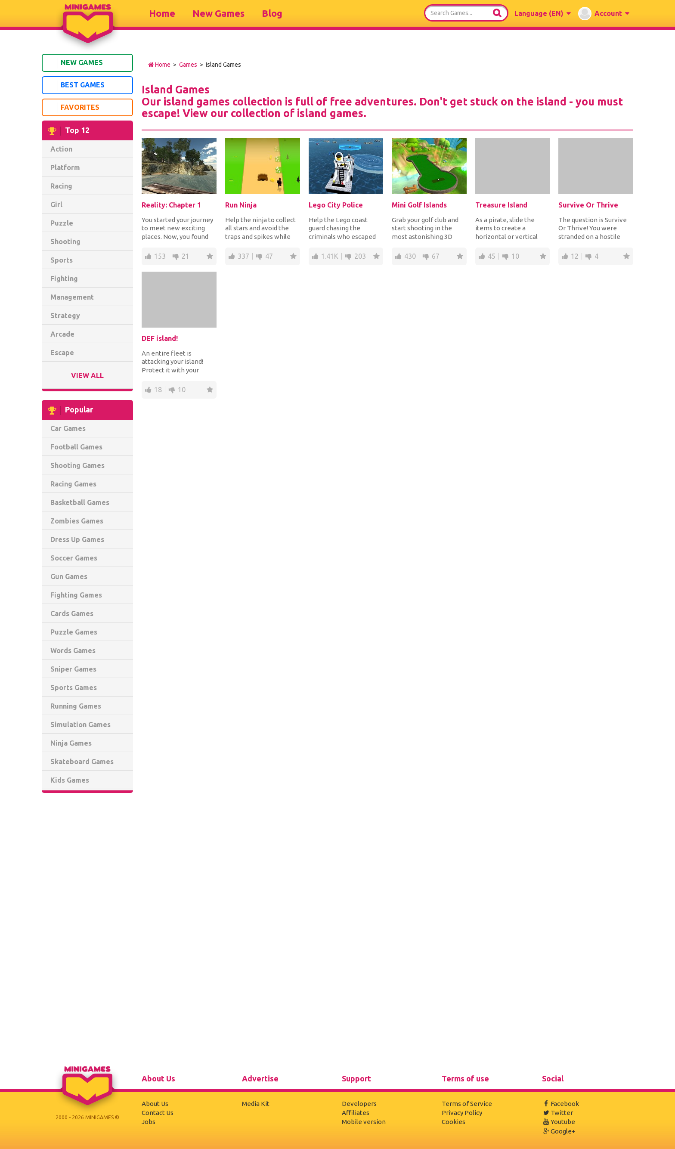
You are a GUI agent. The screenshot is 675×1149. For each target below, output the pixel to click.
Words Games (73, 650)
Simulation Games (80, 724)
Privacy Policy (462, 1112)
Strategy (65, 315)
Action (61, 149)
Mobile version (364, 1121)
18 (158, 389)
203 (360, 256)
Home (162, 13)
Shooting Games (77, 465)
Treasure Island (501, 205)
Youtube (558, 1121)
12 (575, 256)
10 (515, 256)
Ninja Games (71, 743)
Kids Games (69, 780)
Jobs (148, 1121)
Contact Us (157, 1112)
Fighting (64, 278)
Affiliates (355, 1112)
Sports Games (73, 687)
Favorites (72, 107)
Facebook (560, 1103)
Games (188, 64)
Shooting (65, 241)
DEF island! (160, 338)
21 (185, 256)
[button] (542, 13)
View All (87, 375)
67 (436, 256)
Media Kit (255, 1103)
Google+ (559, 1131)
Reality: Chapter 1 (171, 205)
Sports (61, 260)
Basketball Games (79, 502)
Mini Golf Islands (419, 205)
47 (269, 256)
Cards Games (71, 613)
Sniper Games (73, 669)
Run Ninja (241, 205)
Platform (65, 167)
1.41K (329, 256)
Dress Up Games (77, 539)
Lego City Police (336, 205)
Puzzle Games (73, 632)
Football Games (76, 447)
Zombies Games (76, 521)
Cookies (453, 1121)
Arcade (62, 334)
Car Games (68, 428)
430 (410, 256)
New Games (218, 13)
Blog (272, 13)
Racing (61, 186)
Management (72, 297)
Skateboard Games (82, 761)
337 (243, 256)
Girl (56, 204)
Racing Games (73, 484)
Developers (359, 1103)
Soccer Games (73, 558)
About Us (155, 1103)
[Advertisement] (87, 931)
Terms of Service (467, 1103)
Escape (62, 352)
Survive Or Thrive (588, 205)
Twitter (557, 1112)
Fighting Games (76, 595)
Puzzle (61, 223)
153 (160, 256)
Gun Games (68, 576)
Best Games (75, 86)
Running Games (75, 706)
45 (491, 256)
